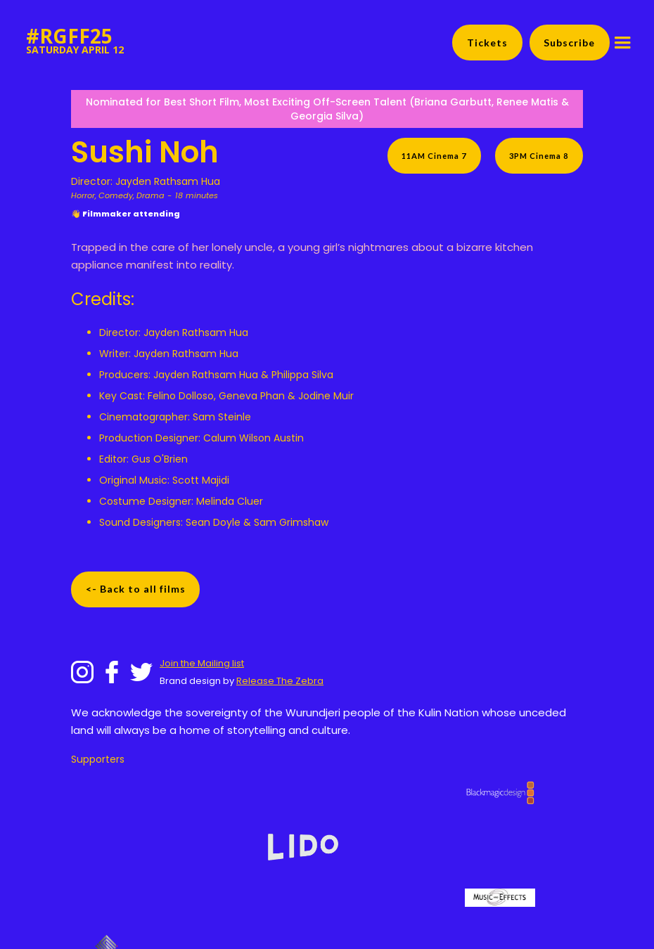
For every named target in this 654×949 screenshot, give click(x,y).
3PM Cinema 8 (538, 155)
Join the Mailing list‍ (202, 663)
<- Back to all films (136, 589)
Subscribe (569, 43)
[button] (622, 43)
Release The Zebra (279, 680)
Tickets (487, 43)
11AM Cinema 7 (434, 155)
